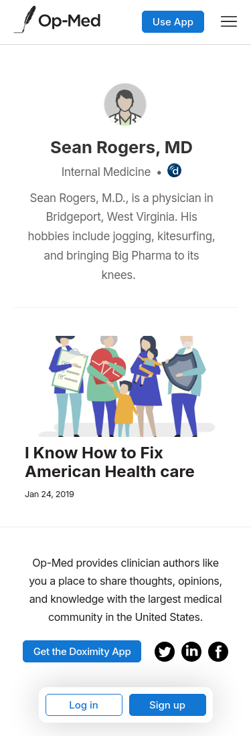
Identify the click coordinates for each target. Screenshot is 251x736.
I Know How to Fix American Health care (110, 463)
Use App (173, 21)
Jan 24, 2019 (49, 494)
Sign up (167, 705)
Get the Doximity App (82, 651)
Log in (83, 705)
